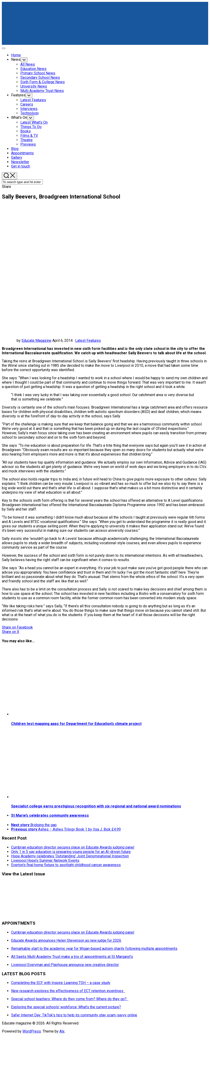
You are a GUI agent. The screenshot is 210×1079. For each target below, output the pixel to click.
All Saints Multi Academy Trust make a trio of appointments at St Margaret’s (72, 956)
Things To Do (31, 127)
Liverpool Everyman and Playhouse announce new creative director (65, 965)
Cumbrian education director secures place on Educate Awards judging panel (72, 847)
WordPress (31, 1031)
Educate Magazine (36, 340)
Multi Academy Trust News (42, 91)
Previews (28, 144)
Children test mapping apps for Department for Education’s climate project (76, 723)
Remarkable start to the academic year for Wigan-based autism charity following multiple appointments (94, 948)
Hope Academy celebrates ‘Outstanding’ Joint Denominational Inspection (70, 856)
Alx (62, 1031)
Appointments (22, 153)
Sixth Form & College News (42, 82)
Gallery (16, 157)
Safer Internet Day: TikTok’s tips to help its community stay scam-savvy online (74, 1015)
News (16, 59)
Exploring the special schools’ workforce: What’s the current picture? (66, 1007)
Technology (29, 113)
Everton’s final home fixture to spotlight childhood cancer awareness (66, 865)
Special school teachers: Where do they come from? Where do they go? (69, 999)
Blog (15, 149)
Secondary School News (40, 77)
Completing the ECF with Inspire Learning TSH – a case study (60, 983)
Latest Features (33, 100)
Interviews (28, 109)
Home (16, 55)
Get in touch (20, 166)
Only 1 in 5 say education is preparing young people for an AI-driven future (71, 852)
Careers (26, 104)
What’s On (19, 117)
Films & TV (29, 135)
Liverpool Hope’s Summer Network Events (45, 860)
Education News (33, 69)
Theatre (26, 140)
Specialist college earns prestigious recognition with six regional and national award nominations (96, 806)
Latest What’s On (34, 122)
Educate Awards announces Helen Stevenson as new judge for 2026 (66, 940)
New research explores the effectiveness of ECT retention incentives (68, 991)
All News (27, 64)
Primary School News (37, 73)
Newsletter (20, 162)
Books (25, 131)
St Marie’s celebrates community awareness (50, 815)
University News (33, 86)
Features (18, 95)
